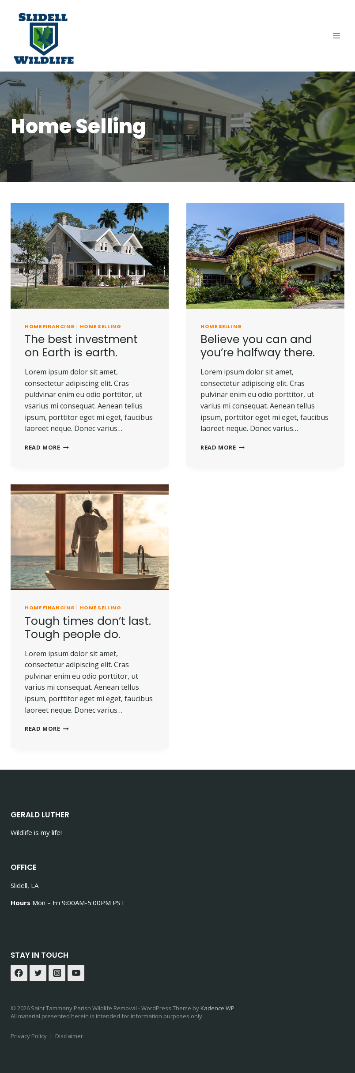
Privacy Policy (29, 1036)
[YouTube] (76, 973)
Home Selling (100, 326)
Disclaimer (69, 1036)
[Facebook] (19, 973)
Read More (47, 447)
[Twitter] (38, 973)
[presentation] (90, 256)
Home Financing (50, 326)
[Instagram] (57, 973)
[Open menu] (336, 35)
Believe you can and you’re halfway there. (257, 346)
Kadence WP (217, 1008)
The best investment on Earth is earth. (81, 346)
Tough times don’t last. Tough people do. (88, 627)
